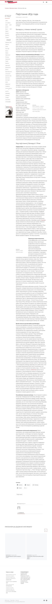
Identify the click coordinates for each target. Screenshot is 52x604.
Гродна (7, 37)
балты (6, 69)
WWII (6, 25)
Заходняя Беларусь (9, 40)
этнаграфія (8, 101)
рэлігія (6, 91)
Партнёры (12, 600)
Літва (6, 46)
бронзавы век (8, 71)
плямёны (7, 86)
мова (6, 82)
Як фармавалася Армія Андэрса (13, 556)
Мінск (6, 50)
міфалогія (7, 84)
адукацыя (7, 65)
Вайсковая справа (13, 8)
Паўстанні (7, 55)
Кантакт (17, 600)
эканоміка (7, 99)
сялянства (33, 369)
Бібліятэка (7, 600)
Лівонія (7, 44)
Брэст (6, 29)
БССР (6, 27)
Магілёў (7, 48)
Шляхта (7, 63)
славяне (7, 95)
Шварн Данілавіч (9, 584)
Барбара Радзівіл (9, 581)
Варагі (6, 31)
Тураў (6, 61)
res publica (7, 22)
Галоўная (7, 8)
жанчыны (7, 78)
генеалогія (7, 73)
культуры (7, 80)
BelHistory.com (11, 601)
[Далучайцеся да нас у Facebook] (44, 600)
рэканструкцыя (9, 89)
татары (7, 97)
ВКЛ (11, 29)
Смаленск (7, 59)
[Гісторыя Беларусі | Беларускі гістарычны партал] (11, 2)
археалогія (7, 67)
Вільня (7, 33)
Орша (6, 53)
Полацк (7, 57)
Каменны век (8, 42)
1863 (6, 20)
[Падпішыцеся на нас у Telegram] (46, 600)
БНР (11, 25)
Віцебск (7, 35)
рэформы (7, 93)
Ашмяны (43, 220)
